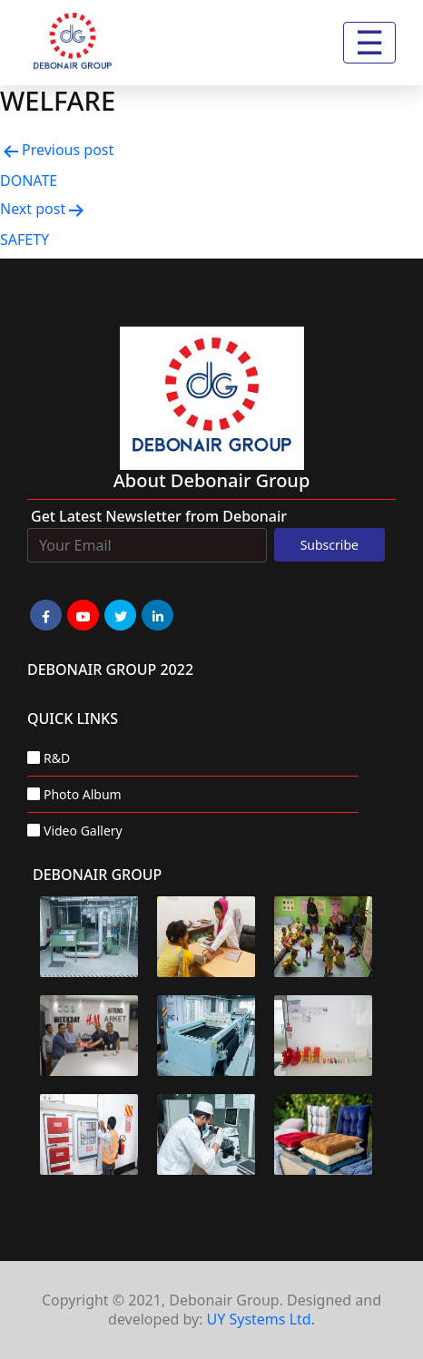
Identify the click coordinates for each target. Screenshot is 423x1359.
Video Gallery (83, 830)
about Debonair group (211, 480)
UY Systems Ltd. (261, 1319)
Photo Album (83, 794)
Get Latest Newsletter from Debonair (159, 516)
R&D (57, 758)
